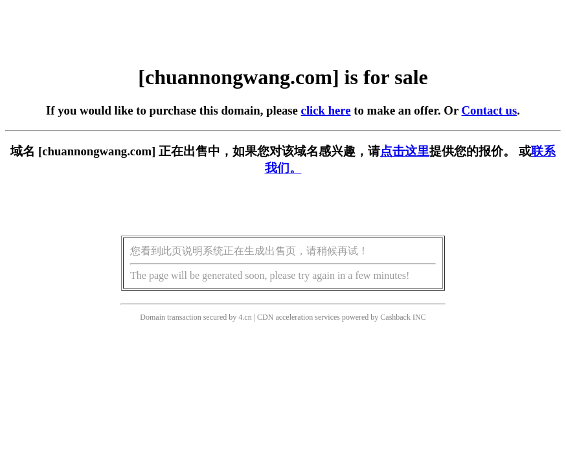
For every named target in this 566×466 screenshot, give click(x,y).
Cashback (395, 317)
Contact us (489, 110)
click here (326, 110)
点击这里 (404, 151)
